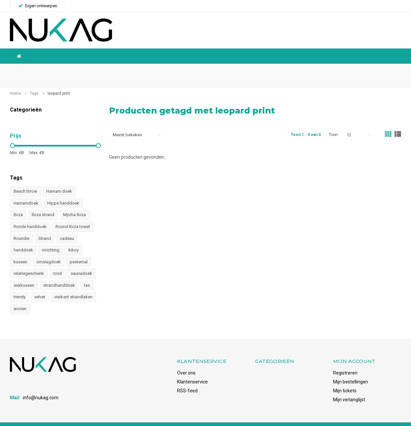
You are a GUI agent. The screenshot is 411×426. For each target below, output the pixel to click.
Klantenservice (192, 371)
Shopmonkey (100, 418)
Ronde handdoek (30, 216)
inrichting (50, 239)
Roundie (21, 227)
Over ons (186, 362)
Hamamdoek (26, 192)
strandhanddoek (59, 274)
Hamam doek (59, 181)
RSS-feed (187, 380)
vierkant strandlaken (73, 286)
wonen (20, 298)
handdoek (23, 239)
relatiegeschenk (29, 263)
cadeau (67, 227)
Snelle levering (265, 70)
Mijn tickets (344, 380)
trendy (19, 286)
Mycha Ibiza (74, 204)
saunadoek (81, 263)
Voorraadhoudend (378, 70)
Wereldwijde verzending (38, 70)
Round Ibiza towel (73, 216)
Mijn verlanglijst (349, 389)
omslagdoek (48, 251)
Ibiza (18, 204)
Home (15, 83)
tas (87, 274)
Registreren (345, 362)
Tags (34, 83)
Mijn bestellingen (350, 371)
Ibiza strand (43, 204)
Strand (44, 227)
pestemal (79, 251)
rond (57, 263)
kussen (20, 251)
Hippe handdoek (63, 192)
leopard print (59, 83)
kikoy (73, 239)
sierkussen (24, 274)
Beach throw (25, 181)
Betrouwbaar (156, 70)
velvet (39, 286)
